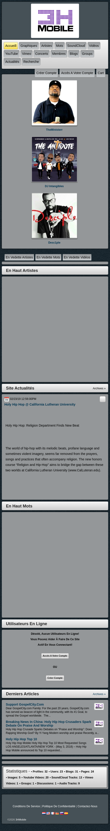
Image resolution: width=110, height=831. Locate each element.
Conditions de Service (26, 806)
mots (59, 46)
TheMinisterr (54, 129)
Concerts (41, 54)
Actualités (12, 62)
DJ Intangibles (54, 186)
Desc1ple (54, 242)
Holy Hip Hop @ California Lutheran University (39, 404)
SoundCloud (76, 46)
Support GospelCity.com (25, 704)
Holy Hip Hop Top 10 (21, 739)
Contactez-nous (87, 806)
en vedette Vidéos (77, 257)
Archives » (99, 694)
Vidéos (94, 46)
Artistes (46, 46)
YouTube (11, 54)
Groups (87, 54)
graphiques (28, 46)
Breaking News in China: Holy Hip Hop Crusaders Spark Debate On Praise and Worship (48, 723)
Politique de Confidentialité (58, 806)
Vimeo (26, 54)
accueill (10, 46)
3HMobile (21, 819)
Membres (58, 54)
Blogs (74, 54)
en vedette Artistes (19, 257)
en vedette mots (48, 257)
